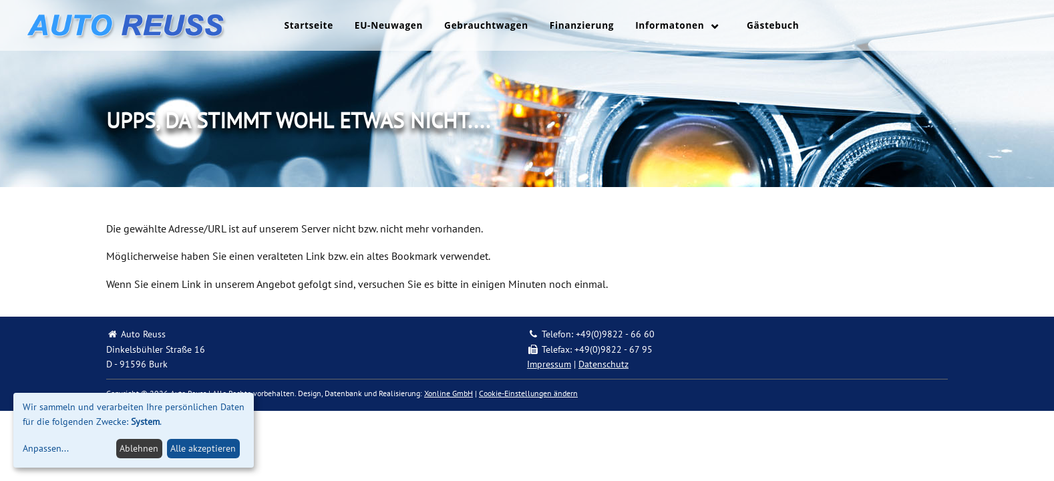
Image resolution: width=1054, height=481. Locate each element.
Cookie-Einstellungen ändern (528, 393)
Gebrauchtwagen (486, 25)
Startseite (309, 25)
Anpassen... (46, 448)
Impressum (549, 364)
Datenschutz (603, 364)
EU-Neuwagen (389, 25)
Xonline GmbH (448, 393)
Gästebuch (773, 25)
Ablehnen (139, 448)
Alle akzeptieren (203, 448)
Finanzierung (582, 25)
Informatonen (669, 25)
